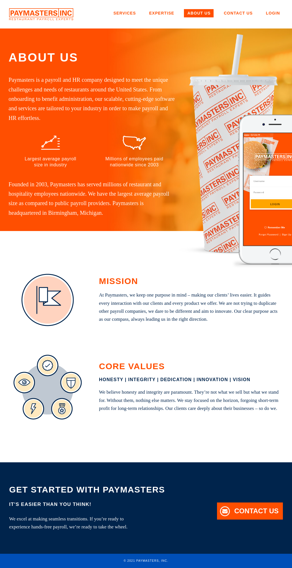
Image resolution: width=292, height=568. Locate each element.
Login (273, 13)
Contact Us (238, 13)
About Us (199, 13)
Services (124, 13)
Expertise (161, 13)
